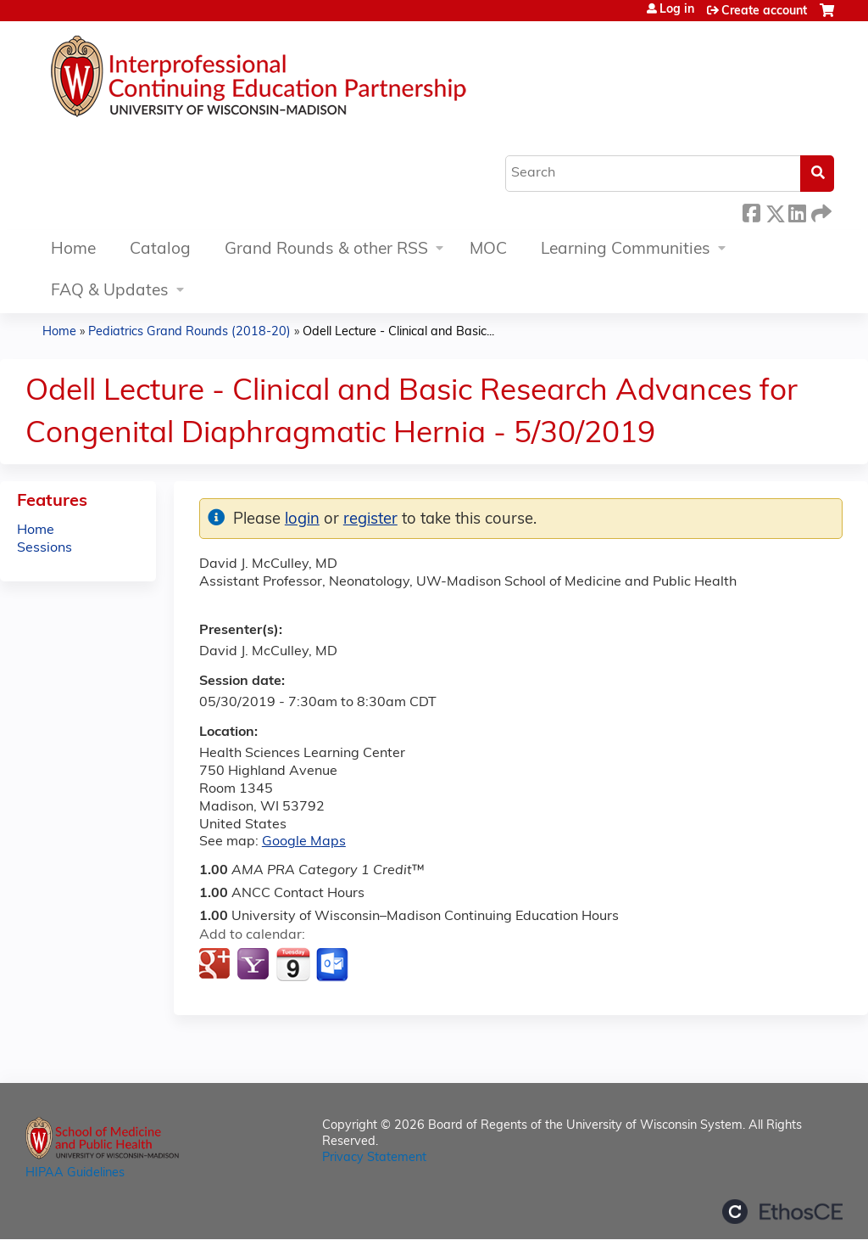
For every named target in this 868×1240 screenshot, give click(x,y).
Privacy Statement (374, 1158)
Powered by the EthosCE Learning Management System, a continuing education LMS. (782, 1211)
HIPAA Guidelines (75, 1173)
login (302, 520)
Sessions (44, 548)
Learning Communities (625, 250)
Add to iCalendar (292, 964)
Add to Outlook (333, 965)
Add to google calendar (216, 965)
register (370, 520)
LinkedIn (796, 211)
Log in (676, 10)
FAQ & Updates (110, 291)
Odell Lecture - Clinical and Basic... (398, 332)
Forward (819, 211)
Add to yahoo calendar (254, 965)
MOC (488, 250)
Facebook (751, 211)
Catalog (160, 250)
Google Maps (304, 842)
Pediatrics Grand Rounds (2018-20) (189, 332)
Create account (764, 11)
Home (73, 250)
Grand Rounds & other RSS (326, 250)
